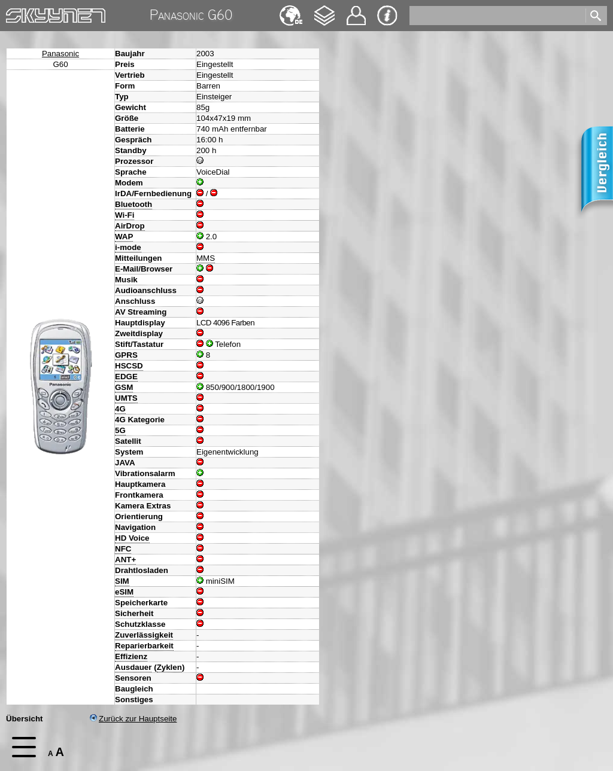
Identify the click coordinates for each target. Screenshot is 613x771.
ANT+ (125, 559)
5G (120, 430)
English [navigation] (291, 9)
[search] (496, 15)
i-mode (128, 247)
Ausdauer (133, 667)
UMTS (126, 398)
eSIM (124, 591)
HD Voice (132, 538)
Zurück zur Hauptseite (133, 718)
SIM (122, 581)
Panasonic (60, 53)
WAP (124, 236)
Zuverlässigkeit (144, 634)
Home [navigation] (17, 12)
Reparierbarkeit (144, 645)
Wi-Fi (124, 215)
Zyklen (169, 667)
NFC (123, 548)
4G (120, 408)
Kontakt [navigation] (356, 10)
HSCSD (129, 365)
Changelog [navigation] (324, 9)
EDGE (126, 376)
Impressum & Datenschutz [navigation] (387, 15)
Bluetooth (133, 204)
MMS (205, 258)
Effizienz (131, 656)
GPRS (126, 355)
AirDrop (130, 225)
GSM (124, 387)
